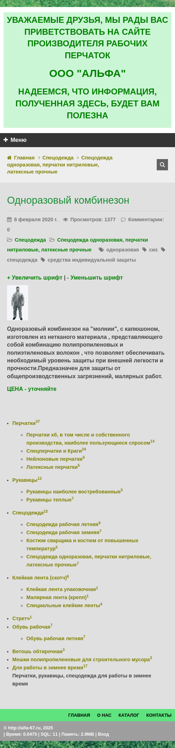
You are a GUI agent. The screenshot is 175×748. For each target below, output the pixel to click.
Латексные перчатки (53, 467)
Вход (103, 734)
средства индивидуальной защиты (91, 260)
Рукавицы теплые (50, 500)
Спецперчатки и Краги (56, 451)
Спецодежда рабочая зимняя (64, 532)
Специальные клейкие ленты (64, 605)
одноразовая (122, 249)
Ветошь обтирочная (38, 651)
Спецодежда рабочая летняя (63, 524)
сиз (153, 249)
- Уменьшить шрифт (95, 278)
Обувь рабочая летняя (55, 638)
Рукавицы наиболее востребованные (74, 491)
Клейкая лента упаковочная (62, 589)
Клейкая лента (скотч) (40, 577)
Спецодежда (58, 157)
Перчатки (26, 423)
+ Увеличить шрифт (34, 278)
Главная (24, 157)
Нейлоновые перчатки (55, 459)
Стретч (22, 618)
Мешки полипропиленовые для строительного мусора (82, 659)
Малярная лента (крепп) (57, 597)
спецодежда (22, 260)
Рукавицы (27, 480)
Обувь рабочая (32, 627)
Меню (15, 140)
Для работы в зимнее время (50, 667)
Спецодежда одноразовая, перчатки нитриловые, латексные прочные (59, 165)
